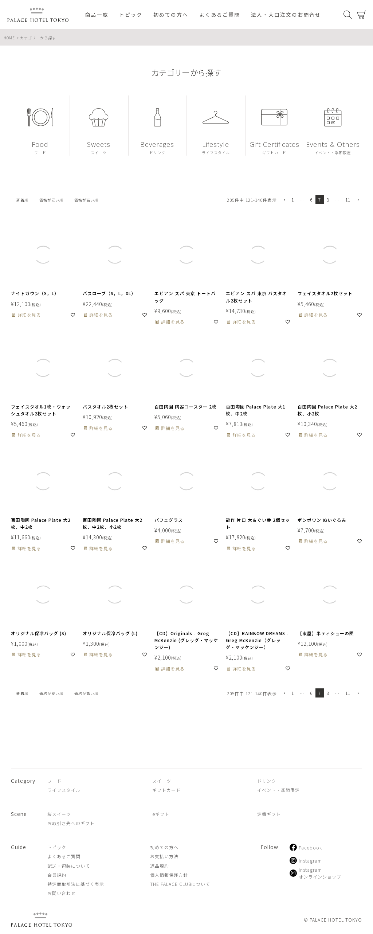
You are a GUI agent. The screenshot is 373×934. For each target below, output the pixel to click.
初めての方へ (170, 14)
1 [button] (292, 199)
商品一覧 (96, 14)
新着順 (22, 200)
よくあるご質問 (219, 14)
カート (362, 14)
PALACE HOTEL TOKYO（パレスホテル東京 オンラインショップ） (37, 15)
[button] (284, 200)
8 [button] (328, 199)
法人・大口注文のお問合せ (286, 14)
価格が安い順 (51, 200)
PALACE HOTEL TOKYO (41, 919)
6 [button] (311, 199)
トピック (130, 14)
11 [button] (347, 199)
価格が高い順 (86, 200)
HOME (9, 37)
